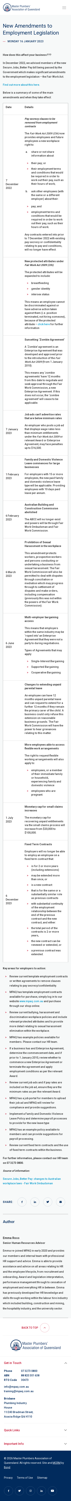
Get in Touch (12, 1363)
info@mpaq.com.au (16, 1386)
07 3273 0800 (29, 1370)
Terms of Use (25, 1477)
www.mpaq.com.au (31, 1001)
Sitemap (42, 1477)
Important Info (14, 1444)
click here (44, 324)
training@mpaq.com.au (19, 1391)
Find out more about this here (21, 84)
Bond (7, 1467)
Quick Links (12, 1430)
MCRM (57, 1462)
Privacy (8, 1477)
